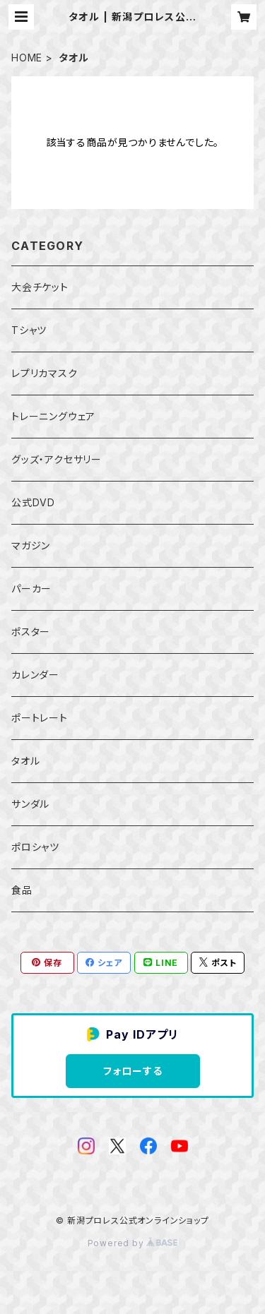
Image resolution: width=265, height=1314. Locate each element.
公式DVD (33, 502)
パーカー (31, 589)
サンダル (30, 804)
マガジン (30, 545)
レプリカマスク (44, 373)
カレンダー (35, 675)
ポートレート (39, 718)
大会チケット (40, 287)
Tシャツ (29, 330)
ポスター (30, 632)
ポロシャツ (35, 847)
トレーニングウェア (53, 416)
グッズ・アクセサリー (56, 459)
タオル (25, 761)
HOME (26, 58)
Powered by (133, 1243)
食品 (22, 890)
